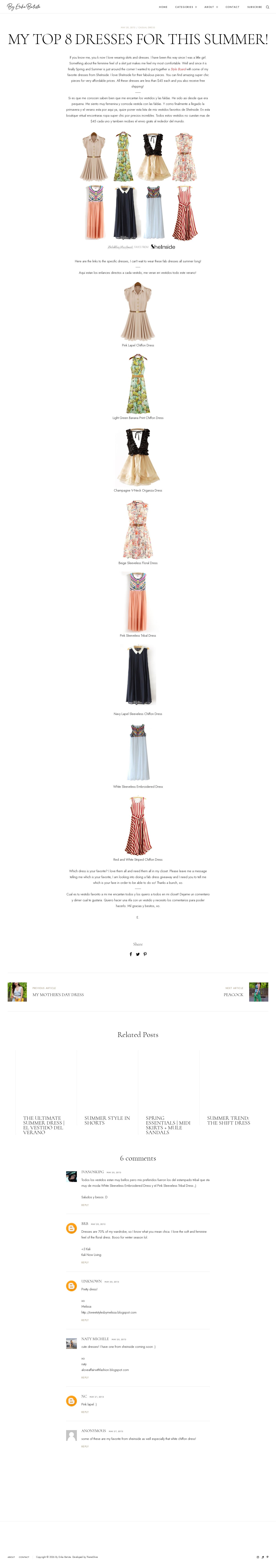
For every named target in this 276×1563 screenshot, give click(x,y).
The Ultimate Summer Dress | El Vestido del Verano (43, 1125)
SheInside (102, 75)
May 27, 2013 (116, 1431)
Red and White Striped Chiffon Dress (138, 859)
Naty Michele (95, 1339)
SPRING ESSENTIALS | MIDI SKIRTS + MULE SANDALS (168, 1125)
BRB (84, 1223)
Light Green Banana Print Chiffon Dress (138, 417)
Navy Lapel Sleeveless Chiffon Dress (138, 714)
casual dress (147, 27)
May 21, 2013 (97, 1396)
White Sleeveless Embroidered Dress (138, 786)
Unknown (91, 1281)
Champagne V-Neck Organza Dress (138, 490)
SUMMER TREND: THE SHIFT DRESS (228, 1120)
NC (84, 1396)
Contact (233, 7)
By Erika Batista (63, 1557)
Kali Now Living (91, 1254)
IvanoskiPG (92, 1172)
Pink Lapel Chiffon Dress (138, 345)
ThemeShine (92, 1557)
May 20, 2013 (114, 1172)
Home (163, 7)
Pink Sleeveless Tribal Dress (138, 635)
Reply (85, 1205)
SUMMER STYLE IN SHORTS (107, 1120)
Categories (184, 7)
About (209, 7)
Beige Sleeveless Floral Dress (138, 563)
